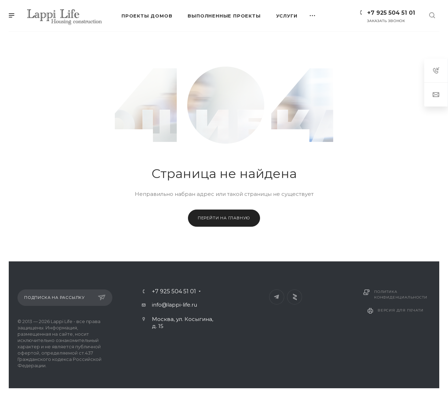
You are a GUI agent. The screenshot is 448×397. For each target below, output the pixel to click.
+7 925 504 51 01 (391, 12)
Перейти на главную (224, 217)
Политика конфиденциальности (400, 294)
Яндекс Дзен (294, 296)
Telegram (276, 296)
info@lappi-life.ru (174, 304)
